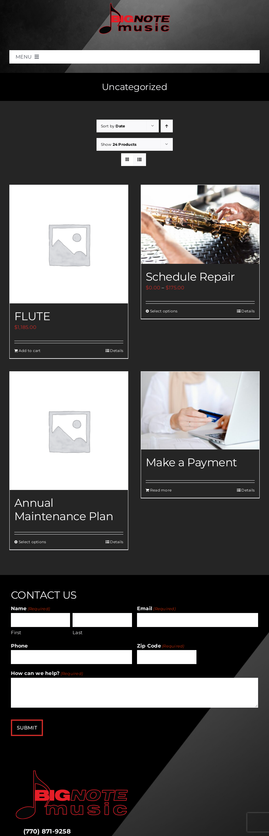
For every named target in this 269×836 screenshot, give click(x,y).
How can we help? (47, 673)
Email (156, 608)
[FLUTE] (69, 244)
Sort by (113, 126)
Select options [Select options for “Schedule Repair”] (163, 311)
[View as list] (140, 160)
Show (119, 144)
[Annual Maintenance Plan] (69, 431)
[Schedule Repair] (200, 224)
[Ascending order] (167, 126)
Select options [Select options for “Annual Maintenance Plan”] (32, 541)
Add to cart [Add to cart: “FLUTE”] (30, 350)
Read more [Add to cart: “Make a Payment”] (161, 490)
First (16, 632)
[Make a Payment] (200, 410)
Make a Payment (191, 462)
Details (116, 350)
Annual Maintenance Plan (63, 509)
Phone (19, 646)
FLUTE (32, 316)
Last (78, 632)
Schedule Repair (190, 276)
